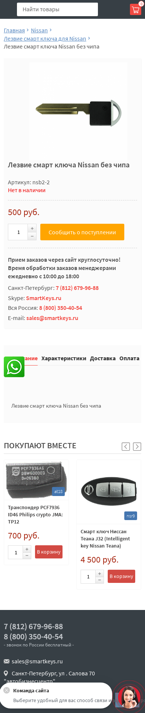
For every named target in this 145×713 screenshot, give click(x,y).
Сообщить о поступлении (82, 232)
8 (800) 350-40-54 (60, 307)
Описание (24, 357)
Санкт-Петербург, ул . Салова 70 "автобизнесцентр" (49, 677)
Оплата (129, 357)
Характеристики (63, 357)
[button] (137, 446)
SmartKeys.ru (43, 298)
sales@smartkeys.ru (52, 318)
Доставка (103, 357)
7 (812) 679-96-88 (77, 287)
